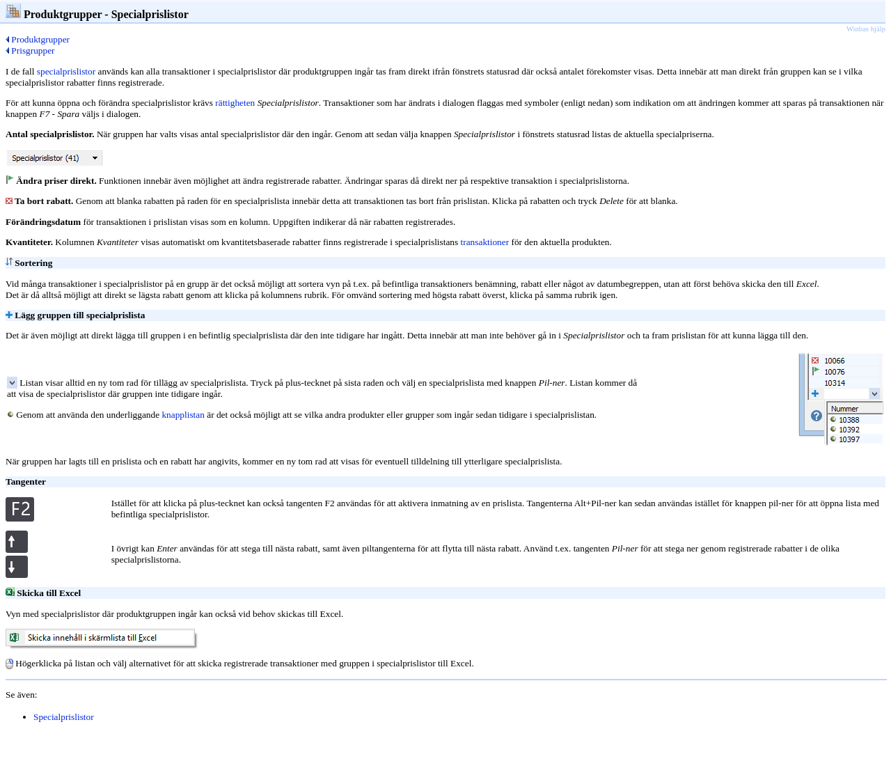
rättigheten (235, 102)
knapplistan (182, 414)
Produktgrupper (38, 39)
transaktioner (485, 242)
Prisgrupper (30, 50)
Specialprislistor (63, 717)
